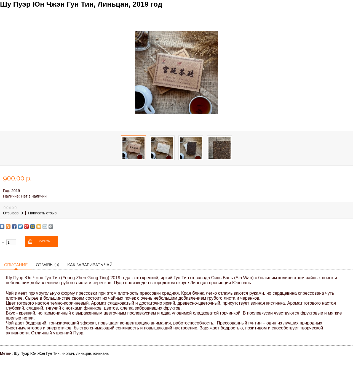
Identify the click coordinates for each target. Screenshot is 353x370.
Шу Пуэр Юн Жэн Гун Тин (37, 353)
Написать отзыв (42, 213)
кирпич (68, 353)
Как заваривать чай (90, 264)
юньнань (101, 353)
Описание (16, 264)
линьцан (83, 353)
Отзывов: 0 (13, 213)
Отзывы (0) (47, 264)
